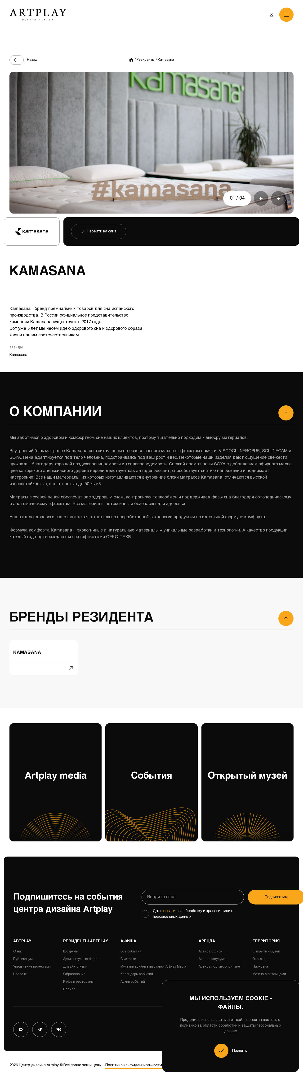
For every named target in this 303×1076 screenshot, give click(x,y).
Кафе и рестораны (78, 978)
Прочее (69, 985)
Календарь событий (136, 970)
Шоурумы (70, 948)
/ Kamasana (165, 59)
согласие (170, 907)
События (151, 800)
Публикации (23, 955)
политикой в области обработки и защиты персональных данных (230, 1028)
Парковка (260, 963)
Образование (74, 970)
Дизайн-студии (75, 963)
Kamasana (18, 355)
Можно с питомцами (269, 970)
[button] (260, 198)
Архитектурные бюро (80, 955)
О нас (17, 948)
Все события (130, 948)
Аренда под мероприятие (219, 963)
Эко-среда (261, 955)
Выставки (128, 955)
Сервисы (260, 978)
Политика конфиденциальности (133, 1061)
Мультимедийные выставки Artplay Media (153, 963)
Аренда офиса (210, 948)
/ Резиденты (145, 59)
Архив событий (132, 978)
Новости (20, 970)
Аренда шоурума (212, 955)
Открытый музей (247, 800)
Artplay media (55, 800)
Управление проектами (32, 963)
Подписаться (261, 893)
